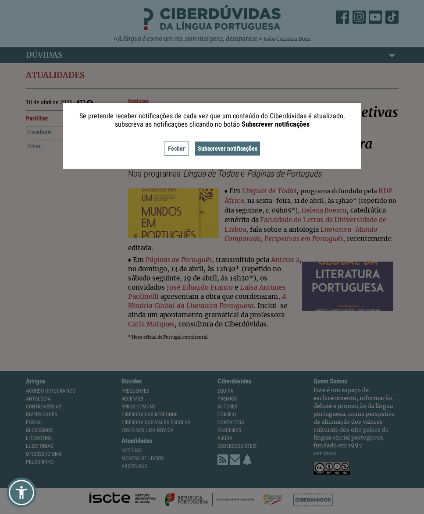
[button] (21, 492)
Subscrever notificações (227, 148)
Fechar (176, 148)
